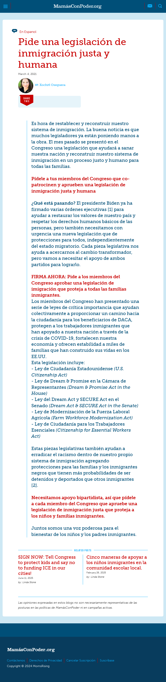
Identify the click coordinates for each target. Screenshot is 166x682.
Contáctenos (16, 660)
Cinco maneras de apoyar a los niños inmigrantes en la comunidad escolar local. (116, 562)
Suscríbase (107, 660)
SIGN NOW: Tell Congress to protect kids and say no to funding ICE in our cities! (47, 565)
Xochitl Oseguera (52, 85)
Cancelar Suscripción (80, 660)
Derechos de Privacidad (45, 660)
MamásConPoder (78, 6)
